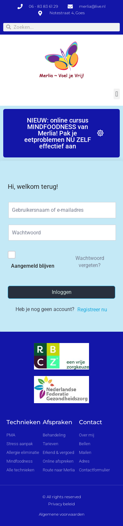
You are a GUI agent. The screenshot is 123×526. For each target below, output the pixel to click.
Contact (90, 422)
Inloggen (62, 292)
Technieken (23, 422)
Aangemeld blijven (32, 266)
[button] (117, 94)
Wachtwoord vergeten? (89, 261)
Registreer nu (92, 309)
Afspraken (57, 422)
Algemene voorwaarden (61, 514)
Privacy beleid (61, 503)
